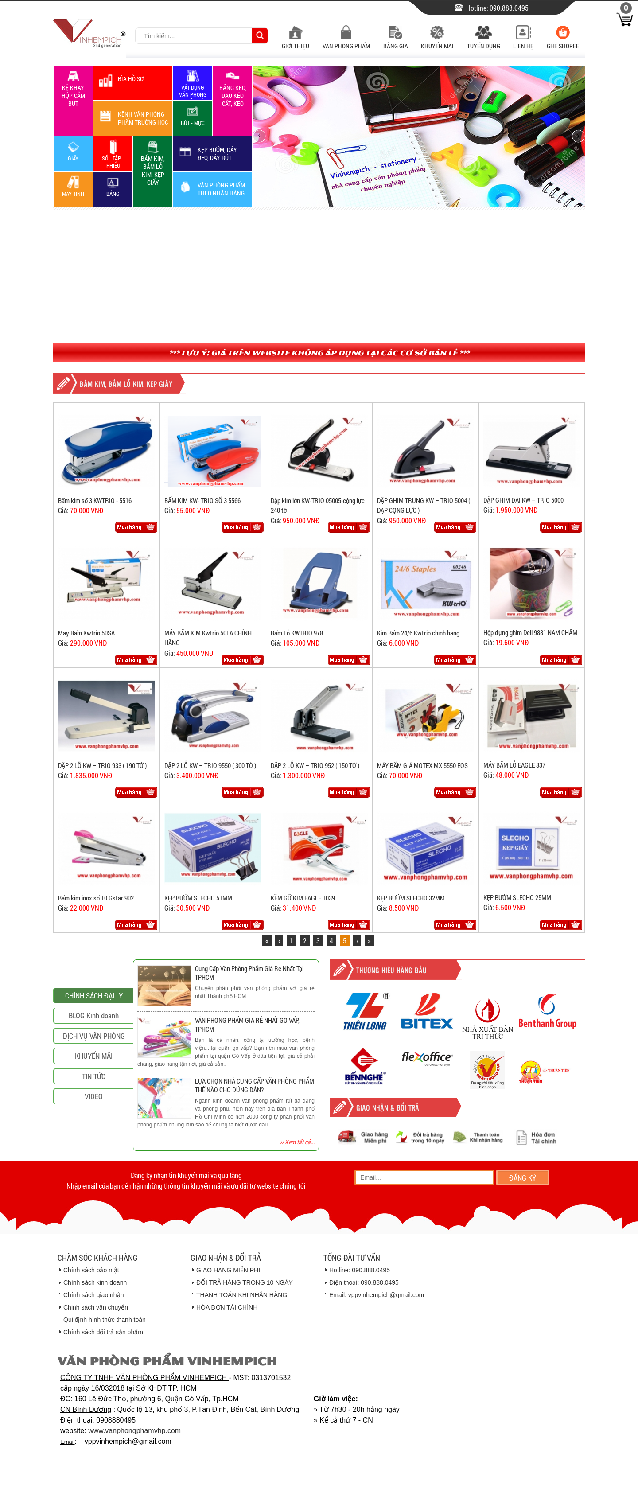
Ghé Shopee (563, 41)
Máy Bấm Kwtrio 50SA (86, 632)
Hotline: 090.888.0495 (359, 1270)
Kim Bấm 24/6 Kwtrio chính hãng (418, 632)
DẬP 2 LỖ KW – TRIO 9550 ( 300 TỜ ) (210, 765)
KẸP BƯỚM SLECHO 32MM (411, 897)
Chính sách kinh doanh (95, 1282)
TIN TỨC (93, 1133)
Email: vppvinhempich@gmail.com (376, 1294)
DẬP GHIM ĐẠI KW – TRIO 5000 (523, 499)
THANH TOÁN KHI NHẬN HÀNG (241, 1294)
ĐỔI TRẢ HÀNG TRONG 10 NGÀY (244, 1282)
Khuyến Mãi (437, 41)
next (573, 135)
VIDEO (94, 1153)
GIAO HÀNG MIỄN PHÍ (228, 1270)
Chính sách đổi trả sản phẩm (103, 1332)
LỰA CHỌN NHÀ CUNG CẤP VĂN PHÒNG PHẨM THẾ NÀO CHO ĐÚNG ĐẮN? (254, 1085)
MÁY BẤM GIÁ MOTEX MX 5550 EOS (422, 765)
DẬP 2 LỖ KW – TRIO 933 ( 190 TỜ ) (102, 765)
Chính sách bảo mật (91, 1270)
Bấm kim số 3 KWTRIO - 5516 (95, 500)
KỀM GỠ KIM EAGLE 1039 (303, 897)
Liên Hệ (523, 41)
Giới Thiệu (295, 41)
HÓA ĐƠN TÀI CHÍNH (226, 1307)
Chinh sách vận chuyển (95, 1307)
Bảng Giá (395, 41)
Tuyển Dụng (483, 41)
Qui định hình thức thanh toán (104, 1319)
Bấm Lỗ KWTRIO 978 (297, 632)
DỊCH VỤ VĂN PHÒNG (94, 1092)
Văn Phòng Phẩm (346, 41)
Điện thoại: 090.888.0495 (364, 1282)
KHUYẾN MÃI (94, 1112)
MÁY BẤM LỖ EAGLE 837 (514, 764)
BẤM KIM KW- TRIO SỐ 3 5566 (202, 500)
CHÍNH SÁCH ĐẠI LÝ (94, 1052)
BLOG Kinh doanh (94, 1072)
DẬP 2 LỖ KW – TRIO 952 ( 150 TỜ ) (315, 765)
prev (264, 135)
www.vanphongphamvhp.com (134, 1430)
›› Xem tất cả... (297, 1142)
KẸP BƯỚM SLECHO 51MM (198, 897)
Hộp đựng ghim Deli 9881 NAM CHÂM (530, 632)
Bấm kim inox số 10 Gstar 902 (96, 897)
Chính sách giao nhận (93, 1294)
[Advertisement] (319, 277)
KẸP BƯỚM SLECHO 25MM (517, 897)
